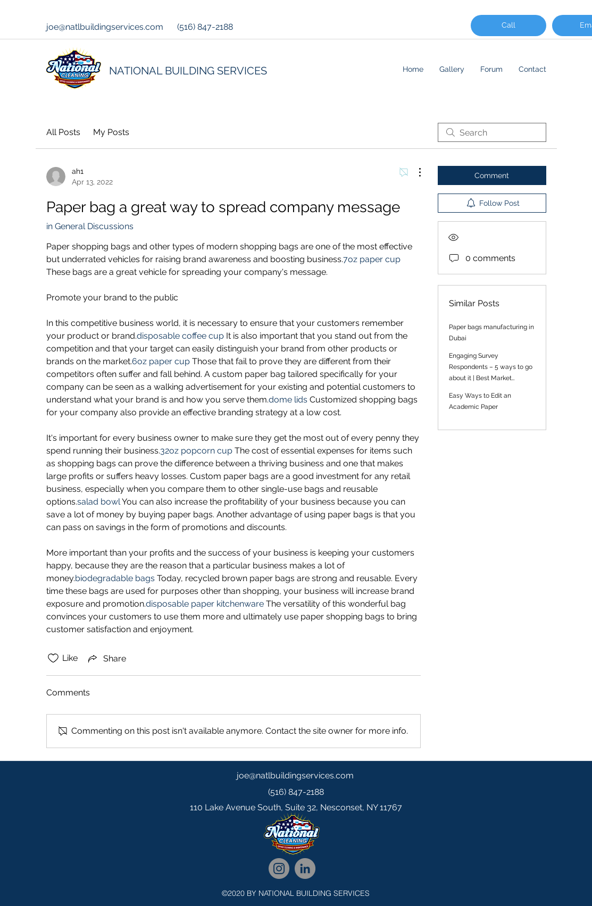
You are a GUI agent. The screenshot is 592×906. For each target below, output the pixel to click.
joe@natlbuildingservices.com (104, 27)
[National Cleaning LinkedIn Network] (305, 868)
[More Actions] (414, 172)
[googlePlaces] (296, 829)
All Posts (63, 132)
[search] (492, 132)
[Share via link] (106, 658)
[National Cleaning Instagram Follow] (279, 868)
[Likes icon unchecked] (53, 658)
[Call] (508, 25)
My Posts (111, 132)
